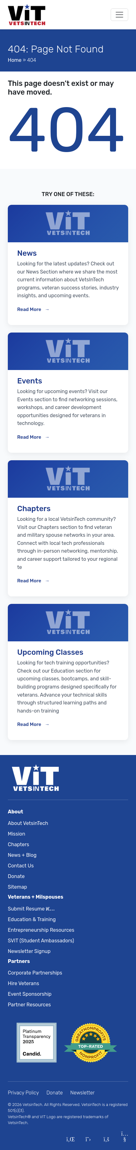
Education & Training (32, 919)
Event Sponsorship (30, 994)
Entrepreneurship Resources (41, 930)
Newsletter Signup (29, 951)
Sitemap (17, 887)
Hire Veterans (23, 983)
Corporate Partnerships (35, 973)
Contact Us (21, 866)
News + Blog (22, 855)
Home (15, 60)
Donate (16, 876)
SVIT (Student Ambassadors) (41, 941)
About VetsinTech (28, 823)
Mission (16, 834)
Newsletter (82, 1093)
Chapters (18, 844)
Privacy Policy (23, 1093)
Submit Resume (30, 909)
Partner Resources (29, 1005)
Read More (29, 309)
